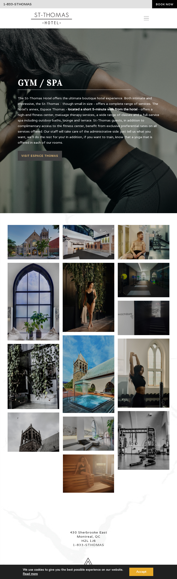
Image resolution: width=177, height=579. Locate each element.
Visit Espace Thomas (39, 156)
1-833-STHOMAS (17, 4)
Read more (30, 574)
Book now (164, 4)
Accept (141, 572)
